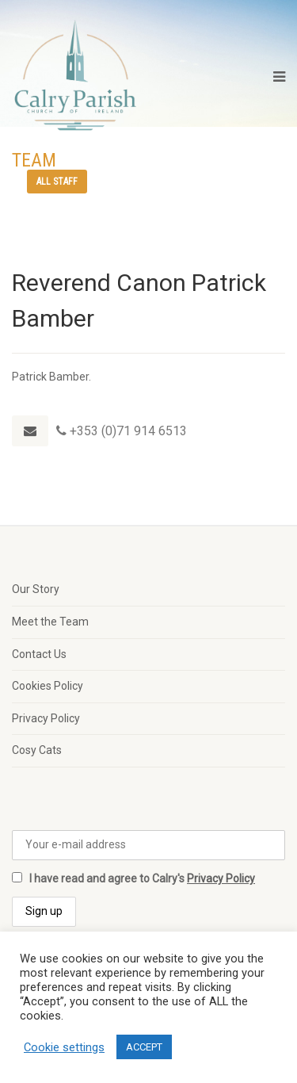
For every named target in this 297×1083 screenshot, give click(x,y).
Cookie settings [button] (64, 1047)
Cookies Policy (47, 685)
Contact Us (39, 654)
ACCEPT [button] (144, 1047)
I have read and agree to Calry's (133, 878)
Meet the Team (50, 621)
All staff (57, 181)
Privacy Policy (46, 718)
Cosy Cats (37, 750)
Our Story (35, 589)
